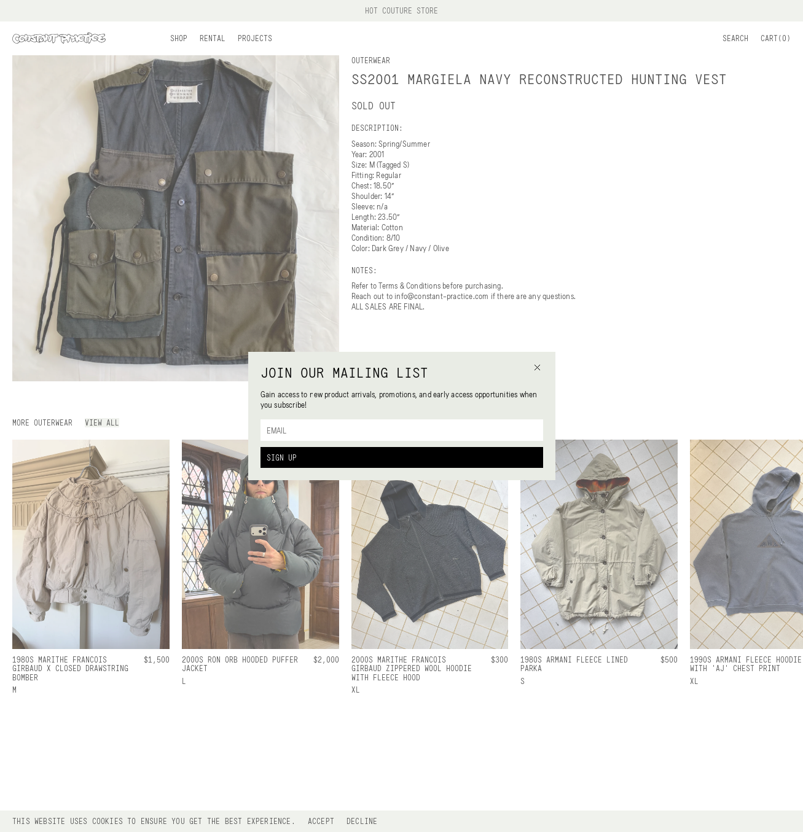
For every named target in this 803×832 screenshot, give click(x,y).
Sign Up (282, 457)
